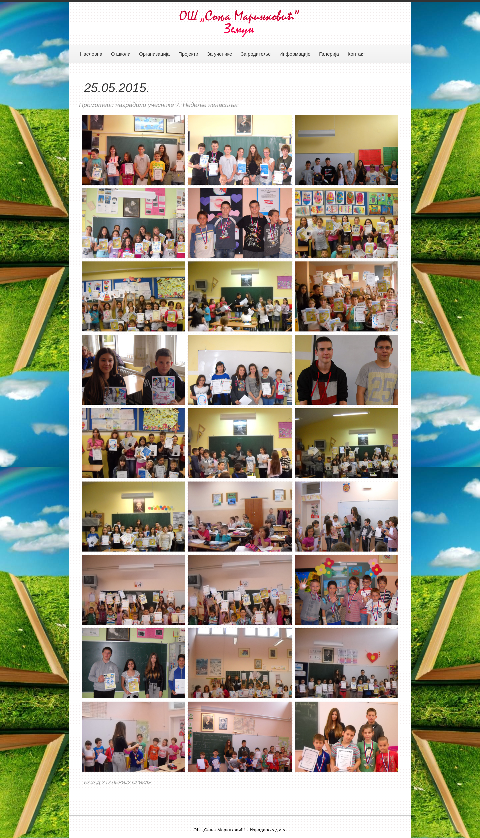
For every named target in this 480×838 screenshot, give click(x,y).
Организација (154, 54)
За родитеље (256, 54)
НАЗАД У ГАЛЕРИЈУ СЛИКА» (117, 782)
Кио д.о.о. (276, 830)
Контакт (356, 54)
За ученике (219, 54)
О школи (120, 54)
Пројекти (188, 54)
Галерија (329, 54)
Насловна (91, 54)
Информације (294, 54)
